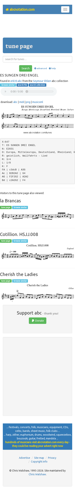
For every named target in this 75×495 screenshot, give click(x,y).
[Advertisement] (38, 27)
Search (26, 68)
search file (22, 85)
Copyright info (39, 461)
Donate (37, 320)
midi (21, 102)
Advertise (24, 457)
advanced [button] (40, 68)
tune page (5, 207)
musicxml (37, 102)
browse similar (8, 85)
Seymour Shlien (42, 80)
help (52, 68)
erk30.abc (16, 80)
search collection (37, 85)
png (28, 102)
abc (15, 102)
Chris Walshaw (37, 474)
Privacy (52, 457)
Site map (39, 457)
